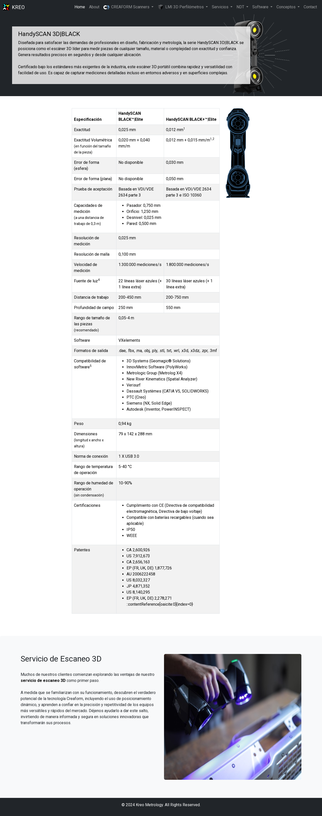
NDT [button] (240, 7)
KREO (18, 7)
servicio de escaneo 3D (43, 680)
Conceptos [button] (286, 7)
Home (79, 7)
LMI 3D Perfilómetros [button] (181, 7)
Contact (310, 7)
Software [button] (260, 7)
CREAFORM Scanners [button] (126, 7)
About (94, 7)
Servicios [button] (220, 7)
